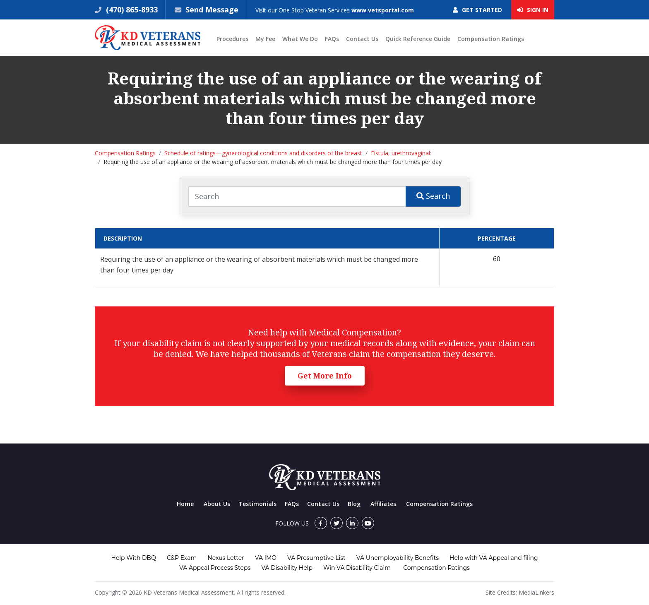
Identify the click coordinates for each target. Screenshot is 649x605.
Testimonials (257, 504)
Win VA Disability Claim (357, 567)
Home (185, 504)
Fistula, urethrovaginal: (401, 153)
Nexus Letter (225, 558)
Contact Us (362, 39)
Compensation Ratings (490, 39)
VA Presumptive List (316, 558)
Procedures (232, 39)
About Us (217, 504)
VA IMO (265, 558)
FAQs (332, 39)
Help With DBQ (133, 558)
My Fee (265, 39)
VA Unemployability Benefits (397, 558)
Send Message (211, 9)
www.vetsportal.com (382, 10)
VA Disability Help (286, 567)
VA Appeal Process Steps (214, 567)
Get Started (477, 10)
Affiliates (383, 504)
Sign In (532, 10)
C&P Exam (182, 558)
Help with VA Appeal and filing (493, 558)
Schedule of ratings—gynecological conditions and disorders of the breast (263, 153)
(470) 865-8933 (131, 9)
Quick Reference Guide (417, 39)
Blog (354, 504)
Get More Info (325, 376)
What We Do (300, 39)
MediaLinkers (536, 592)
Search (433, 196)
